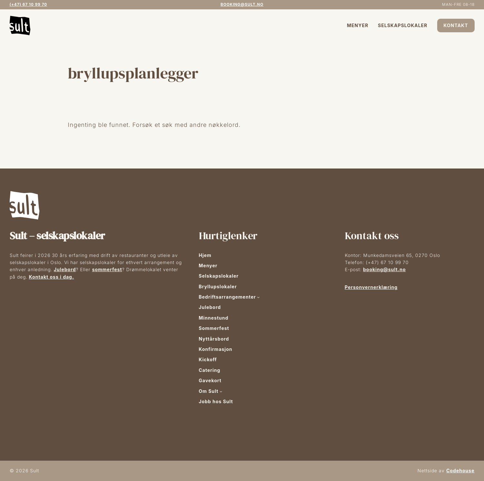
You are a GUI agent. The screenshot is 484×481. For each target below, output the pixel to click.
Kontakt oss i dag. (51, 277)
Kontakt (456, 25)
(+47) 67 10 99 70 (28, 4)
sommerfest (107, 269)
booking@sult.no (242, 4)
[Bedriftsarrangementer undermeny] (258, 297)
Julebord (65, 269)
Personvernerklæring (371, 287)
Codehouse (460, 470)
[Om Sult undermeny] (221, 391)
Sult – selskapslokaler (57, 236)
